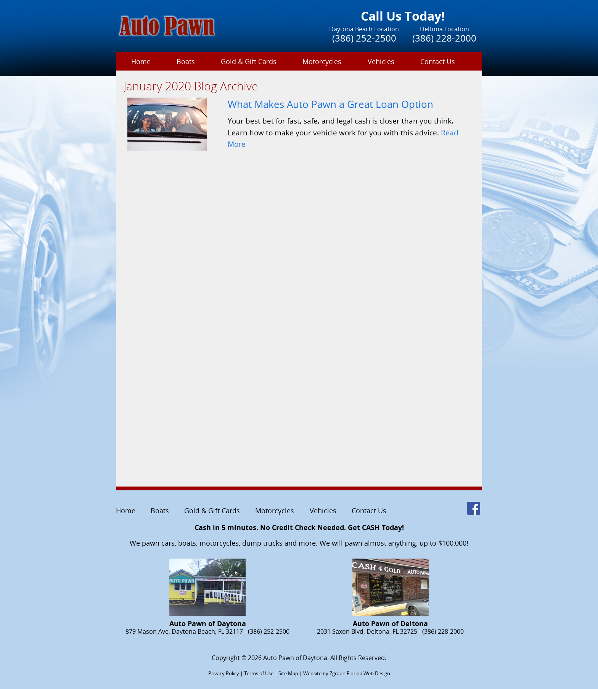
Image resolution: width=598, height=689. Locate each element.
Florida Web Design (368, 673)
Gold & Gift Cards (248, 61)
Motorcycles (321, 61)
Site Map (288, 673)
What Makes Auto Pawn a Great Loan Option (330, 104)
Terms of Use (258, 673)
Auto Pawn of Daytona (295, 658)
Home (141, 61)
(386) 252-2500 (364, 38)
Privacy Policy (223, 673)
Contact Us (437, 61)
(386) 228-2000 (444, 38)
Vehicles (381, 61)
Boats (186, 61)
